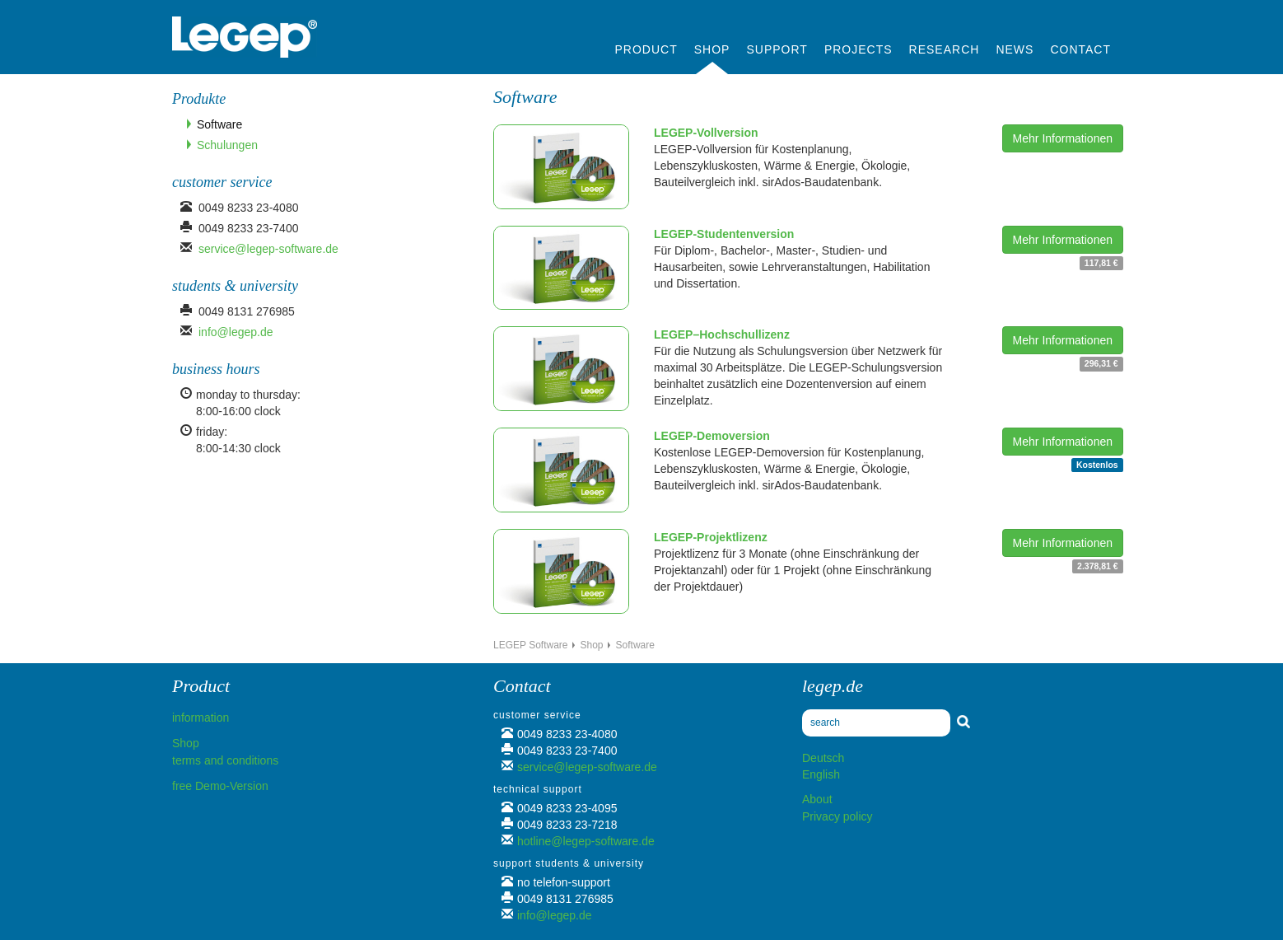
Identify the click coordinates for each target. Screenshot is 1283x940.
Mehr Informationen (1063, 138)
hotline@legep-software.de (586, 841)
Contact (1080, 49)
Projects (858, 49)
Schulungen (227, 145)
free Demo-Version (220, 786)
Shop (712, 49)
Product (646, 49)
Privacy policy (837, 816)
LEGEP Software (530, 645)
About (817, 799)
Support (776, 49)
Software (219, 124)
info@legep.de (235, 332)
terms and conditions (225, 760)
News (1014, 49)
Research (944, 49)
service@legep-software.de (268, 248)
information (200, 717)
